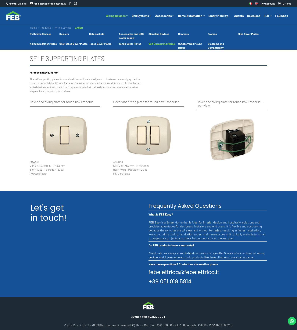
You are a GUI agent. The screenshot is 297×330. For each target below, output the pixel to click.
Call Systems (140, 15)
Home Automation (190, 15)
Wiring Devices (116, 15)
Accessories (163, 15)
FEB (266, 15)
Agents (239, 15)
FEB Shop (281, 15)
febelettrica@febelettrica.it (183, 272)
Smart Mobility (218, 15)
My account (268, 3)
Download (253, 15)
